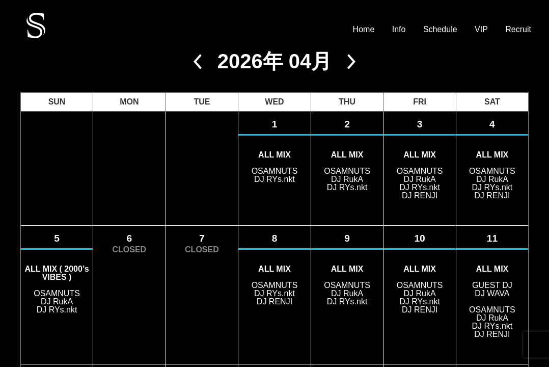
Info (399, 29)
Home (364, 29)
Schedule (440, 29)
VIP (481, 29)
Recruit (518, 29)
